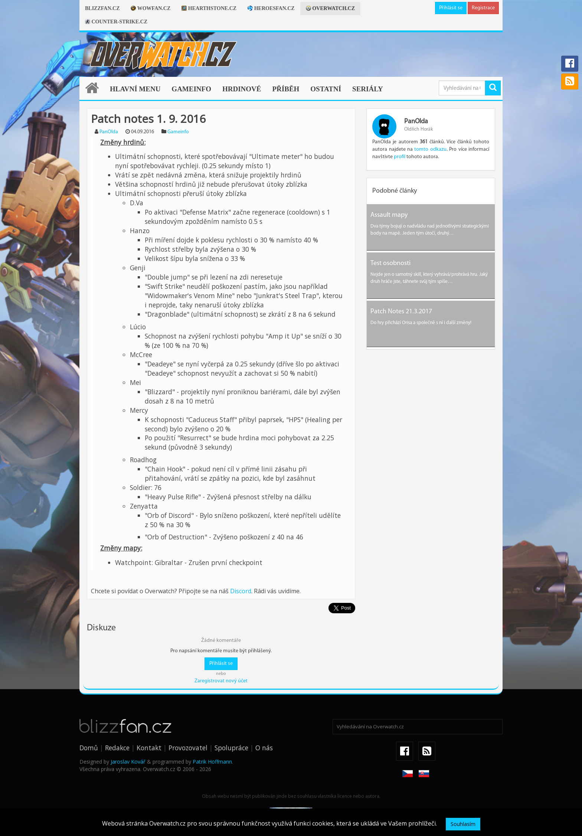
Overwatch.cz (330, 8)
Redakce (117, 747)
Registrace (483, 8)
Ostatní (325, 89)
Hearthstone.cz (209, 8)
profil (399, 157)
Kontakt (149, 747)
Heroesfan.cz (271, 8)
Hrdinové (241, 89)
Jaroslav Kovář (128, 761)
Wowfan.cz (150, 8)
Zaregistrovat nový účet (221, 681)
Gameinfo (191, 89)
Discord (240, 591)
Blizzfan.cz (102, 8)
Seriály (367, 89)
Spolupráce (231, 747)
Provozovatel (188, 747)
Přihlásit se (450, 8)
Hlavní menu (135, 89)
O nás (264, 747)
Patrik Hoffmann (212, 761)
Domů (88, 747)
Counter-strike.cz (116, 22)
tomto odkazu (430, 149)
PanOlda (108, 132)
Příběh (285, 89)
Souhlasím (463, 823)
